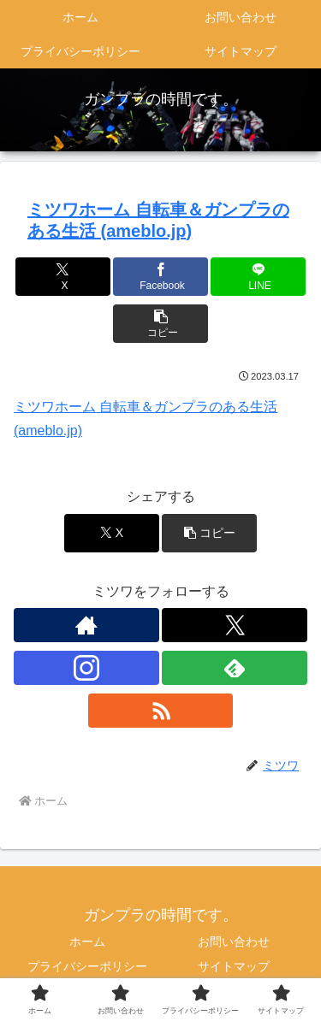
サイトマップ (234, 966)
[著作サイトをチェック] (86, 625)
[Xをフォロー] (234, 625)
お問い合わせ (234, 941)
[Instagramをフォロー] (86, 668)
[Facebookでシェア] (160, 276)
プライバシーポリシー (87, 966)
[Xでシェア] (62, 276)
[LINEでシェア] (258, 276)
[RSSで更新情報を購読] (161, 710)
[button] (160, 323)
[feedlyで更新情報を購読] (234, 668)
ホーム (87, 941)
